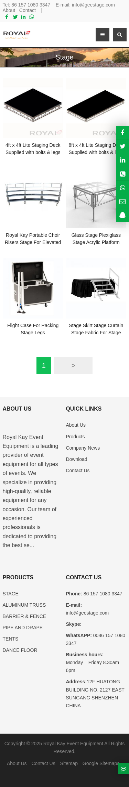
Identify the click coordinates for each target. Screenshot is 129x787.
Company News (83, 448)
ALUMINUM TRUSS (24, 605)
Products (75, 436)
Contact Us (77, 470)
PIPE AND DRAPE (23, 627)
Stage (64, 57)
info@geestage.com (93, 5)
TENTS (11, 639)
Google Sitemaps (101, 763)
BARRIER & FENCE (24, 616)
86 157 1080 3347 (30, 5)
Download (76, 459)
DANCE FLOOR (20, 650)
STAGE (11, 593)
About (9, 10)
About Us (76, 425)
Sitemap (69, 763)
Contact (27, 10)
